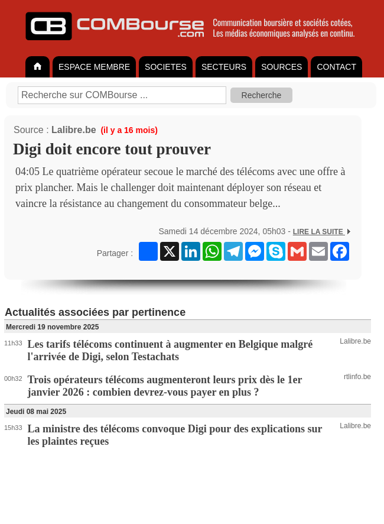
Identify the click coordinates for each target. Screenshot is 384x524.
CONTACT (336, 67)
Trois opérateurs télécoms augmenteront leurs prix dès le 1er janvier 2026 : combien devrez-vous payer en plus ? (165, 386)
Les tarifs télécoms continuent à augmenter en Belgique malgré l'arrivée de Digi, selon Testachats (170, 350)
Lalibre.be (73, 130)
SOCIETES (166, 67)
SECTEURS (223, 67)
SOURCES (281, 67)
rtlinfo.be (357, 377)
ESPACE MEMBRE (94, 67)
